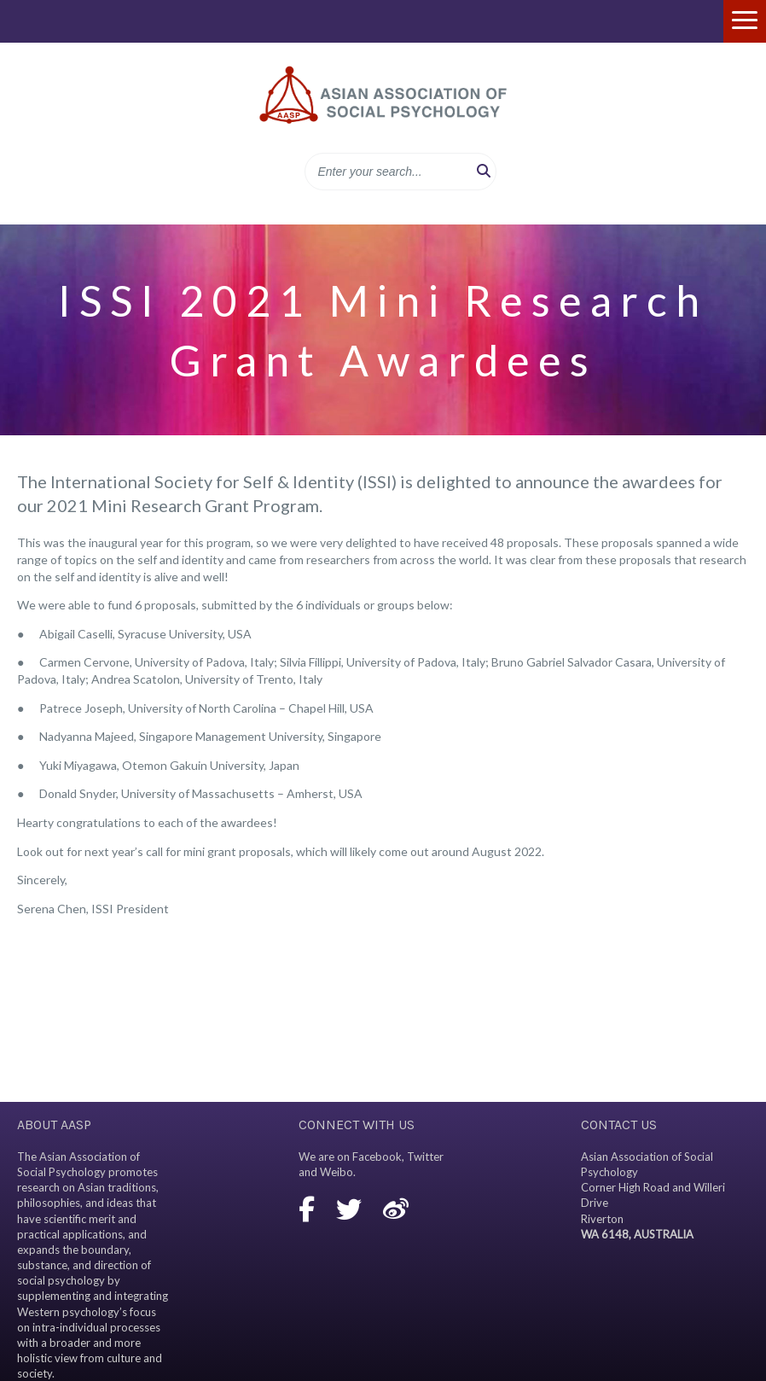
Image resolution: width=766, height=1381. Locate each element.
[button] (484, 171)
